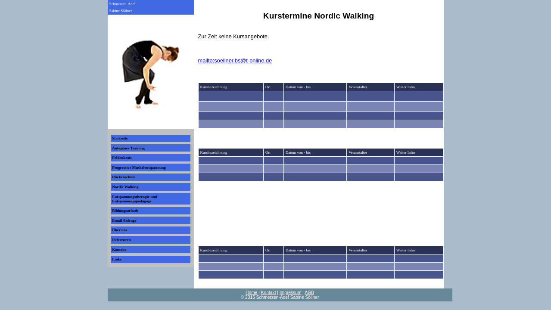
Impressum (291, 292)
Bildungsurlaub (125, 210)
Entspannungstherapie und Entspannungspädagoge (134, 199)
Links (116, 259)
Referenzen (121, 240)
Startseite (120, 138)
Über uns (119, 230)
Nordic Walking (125, 187)
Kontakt (119, 250)
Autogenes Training (128, 148)
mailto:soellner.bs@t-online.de (235, 60)
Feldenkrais (122, 157)
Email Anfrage (124, 220)
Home (251, 292)
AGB (309, 292)
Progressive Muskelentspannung (138, 167)
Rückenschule (123, 177)
